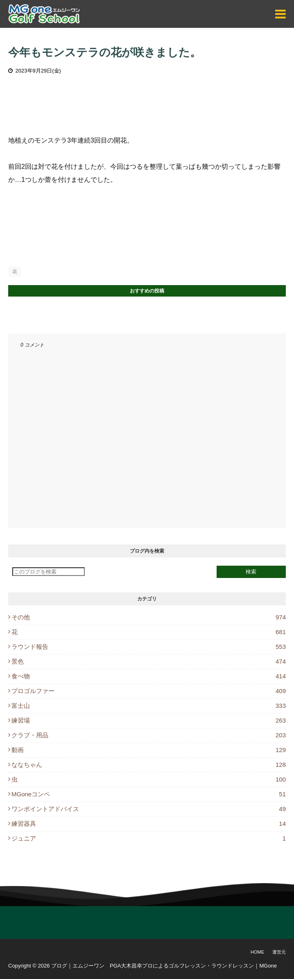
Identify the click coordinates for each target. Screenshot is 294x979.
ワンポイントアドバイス (148, 808)
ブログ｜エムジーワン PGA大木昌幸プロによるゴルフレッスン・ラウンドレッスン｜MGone (164, 966)
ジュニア (148, 838)
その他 (148, 617)
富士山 (148, 705)
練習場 (148, 720)
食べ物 (148, 676)
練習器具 (148, 823)
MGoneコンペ (148, 794)
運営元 (279, 952)
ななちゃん (148, 764)
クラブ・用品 (148, 735)
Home (257, 952)
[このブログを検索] (48, 571)
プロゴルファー (148, 690)
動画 (148, 749)
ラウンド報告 (148, 646)
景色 (148, 661)
